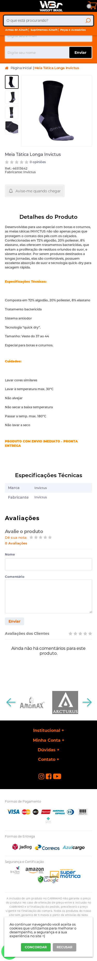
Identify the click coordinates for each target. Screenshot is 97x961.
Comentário (14, 577)
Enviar (14, 621)
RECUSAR (64, 947)
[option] (11, 82)
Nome (10, 554)
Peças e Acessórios (73, 30)
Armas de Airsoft (16, 30)
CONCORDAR (36, 947)
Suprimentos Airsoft (44, 30)
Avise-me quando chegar (38, 191)
